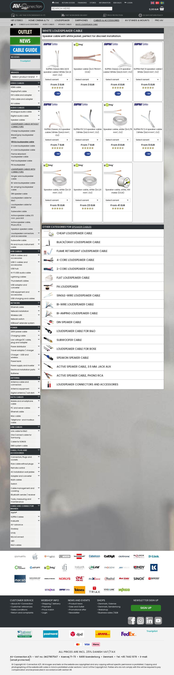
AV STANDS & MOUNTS (137, 20)
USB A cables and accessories (19, 256)
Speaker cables (18, 119)
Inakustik (15, 520)
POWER (14, 327)
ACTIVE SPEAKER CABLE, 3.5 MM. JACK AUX (84, 352)
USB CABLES (16, 250)
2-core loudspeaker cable (23, 145)
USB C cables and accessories (19, 262)
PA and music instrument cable (22, 245)
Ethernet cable (17, 306)
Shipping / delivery (51, 602)
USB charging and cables (23, 297)
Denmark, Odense (107, 602)
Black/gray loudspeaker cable (22, 135)
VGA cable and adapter (22, 98)
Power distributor (18, 346)
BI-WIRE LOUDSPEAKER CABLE (75, 290)
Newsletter (74, 611)
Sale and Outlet (76, 605)
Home (56, 3)
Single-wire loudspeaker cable (22, 176)
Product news (75, 602)
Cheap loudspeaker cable (23, 130)
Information (104, 3)
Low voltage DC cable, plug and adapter (21, 340)
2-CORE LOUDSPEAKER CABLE (75, 254)
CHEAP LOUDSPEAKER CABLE (74, 219)
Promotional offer (77, 608)
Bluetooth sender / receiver (23, 494)
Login (129, 3)
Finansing (82, 3)
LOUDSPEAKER (62, 20)
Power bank (16, 360)
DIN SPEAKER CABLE (69, 308)
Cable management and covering (22, 488)
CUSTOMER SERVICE (22, 599)
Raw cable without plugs (22, 463)
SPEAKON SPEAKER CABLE (73, 343)
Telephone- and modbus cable (22, 420)
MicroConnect (17, 536)
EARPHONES (81, 20)
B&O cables (16, 544)
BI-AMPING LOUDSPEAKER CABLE (77, 299)
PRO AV (159, 20)
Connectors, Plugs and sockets (21, 457)
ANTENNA (15, 377)
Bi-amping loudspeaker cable (22, 187)
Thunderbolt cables (20, 280)
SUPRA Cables (17, 516)
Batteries (15, 372)
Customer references (21, 605)
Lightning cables (18, 276)
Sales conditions (19, 608)
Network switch (17, 318)
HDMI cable (16, 86)
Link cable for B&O (19, 430)
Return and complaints (22, 611)
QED (12, 540)
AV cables (15, 102)
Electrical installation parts (23, 369)
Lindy (13, 532)
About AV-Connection (22, 602)
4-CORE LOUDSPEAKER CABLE (75, 246)
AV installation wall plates (22, 471)
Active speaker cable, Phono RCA (20, 222)
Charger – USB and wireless (20, 355)
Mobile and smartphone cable (22, 401)
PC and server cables (20, 407)
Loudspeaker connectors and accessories (22, 234)
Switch (14, 483)
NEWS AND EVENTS (79, 599)
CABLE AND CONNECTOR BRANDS (22, 506)
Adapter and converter (21, 475)
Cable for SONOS (18, 441)
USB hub (14, 268)
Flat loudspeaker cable (21, 160)
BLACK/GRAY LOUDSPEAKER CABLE (78, 228)
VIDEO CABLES (17, 82)
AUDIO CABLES (17, 107)
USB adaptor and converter (19, 285)
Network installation (20, 310)
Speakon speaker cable (22, 228)
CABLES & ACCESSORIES (106, 20)
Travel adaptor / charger (22, 349)
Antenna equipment (20, 388)
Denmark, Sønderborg (109, 605)
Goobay (14, 528)
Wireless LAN (16, 314)
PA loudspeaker (18, 164)
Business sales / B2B (108, 611)
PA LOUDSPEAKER (67, 272)
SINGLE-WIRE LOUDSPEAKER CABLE (78, 281)
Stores (93, 3)
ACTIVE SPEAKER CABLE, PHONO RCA (80, 361)
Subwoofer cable (19, 210)
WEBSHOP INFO (50, 599)
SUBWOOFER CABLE (69, 326)
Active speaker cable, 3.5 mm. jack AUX (22, 216)
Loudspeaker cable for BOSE (21, 205)
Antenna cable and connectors (20, 382)
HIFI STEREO (17, 20)
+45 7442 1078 (129, 656)
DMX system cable (19, 445)
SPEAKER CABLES (81, 212)
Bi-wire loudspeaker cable (23, 182)
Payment (46, 605)
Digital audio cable (19, 115)
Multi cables (16, 479)
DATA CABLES (17, 396)
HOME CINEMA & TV (39, 20)
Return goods (68, 3)
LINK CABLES (16, 426)
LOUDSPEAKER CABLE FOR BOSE (76, 335)
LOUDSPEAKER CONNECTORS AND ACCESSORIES (87, 370)
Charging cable (18, 335)
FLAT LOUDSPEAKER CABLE (73, 263)
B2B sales (117, 3)
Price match (48, 608)
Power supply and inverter (22, 364)
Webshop (103, 608)
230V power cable (19, 331)
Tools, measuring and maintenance (21, 499)
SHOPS (101, 599)
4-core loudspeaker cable (23, 149)
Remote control (18, 467)
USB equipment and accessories (20, 292)
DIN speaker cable (19, 193)
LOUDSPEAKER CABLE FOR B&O (76, 317)
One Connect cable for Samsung (21, 435)
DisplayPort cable (19, 90)
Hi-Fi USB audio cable (21, 272)
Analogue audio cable (21, 111)
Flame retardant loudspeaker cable (19, 154)
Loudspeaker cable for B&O (21, 198)
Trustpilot (25, 61)
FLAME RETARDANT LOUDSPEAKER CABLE (82, 237)
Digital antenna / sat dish (22, 392)
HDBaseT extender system (22, 322)
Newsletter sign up (145, 599)
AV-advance (17, 524)
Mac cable (16, 415)
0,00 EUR (154, 9)
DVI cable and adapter (21, 94)
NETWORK (15, 302)
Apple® (14, 511)
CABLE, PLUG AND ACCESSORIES (19, 450)
